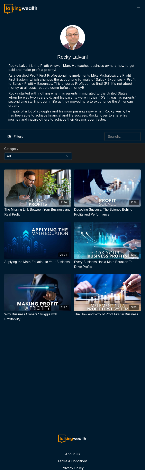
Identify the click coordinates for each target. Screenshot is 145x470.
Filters (15, 136)
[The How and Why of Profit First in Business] (107, 314)
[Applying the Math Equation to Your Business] (37, 262)
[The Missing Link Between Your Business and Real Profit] (37, 212)
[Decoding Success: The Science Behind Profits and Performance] (107, 212)
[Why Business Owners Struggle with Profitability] (37, 317)
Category (11, 149)
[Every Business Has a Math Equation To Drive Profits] (107, 264)
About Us (72, 454)
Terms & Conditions (72, 461)
